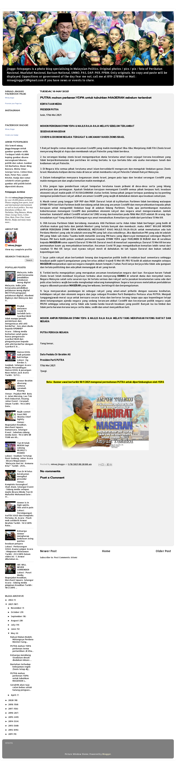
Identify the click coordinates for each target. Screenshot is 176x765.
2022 (11, 600)
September (17, 616)
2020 (11, 700)
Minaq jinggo (9, 98)
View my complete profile (18, 249)
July (13, 624)
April (14, 695)
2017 (11, 708)
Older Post (163, 551)
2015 (11, 717)
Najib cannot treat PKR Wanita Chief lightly (24, 415)
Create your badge (11, 135)
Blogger (106, 754)
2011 (10, 734)
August (15, 620)
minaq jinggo (15, 245)
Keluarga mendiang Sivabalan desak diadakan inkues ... (20, 658)
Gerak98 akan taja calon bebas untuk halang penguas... (21, 687)
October (15, 612)
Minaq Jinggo (10, 129)
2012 (11, 729)
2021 (11, 604)
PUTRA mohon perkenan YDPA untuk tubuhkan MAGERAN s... (19, 677)
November (16, 608)
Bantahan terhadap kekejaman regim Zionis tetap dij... (20, 667)
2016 (11, 712)
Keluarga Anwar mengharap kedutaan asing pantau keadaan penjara (19, 537)
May (13, 633)
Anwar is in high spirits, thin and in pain (25, 505)
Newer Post (48, 551)
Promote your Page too (13, 103)
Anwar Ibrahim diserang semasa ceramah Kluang (24, 385)
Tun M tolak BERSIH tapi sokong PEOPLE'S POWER (23, 447)
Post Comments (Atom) (65, 557)
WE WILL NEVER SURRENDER (23, 567)
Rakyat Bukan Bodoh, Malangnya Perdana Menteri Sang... (21, 639)
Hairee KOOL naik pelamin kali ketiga (23, 354)
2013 (11, 725)
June (14, 629)
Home (106, 551)
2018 (11, 704)
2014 (11, 721)
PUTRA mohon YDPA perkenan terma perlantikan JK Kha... (21, 648)
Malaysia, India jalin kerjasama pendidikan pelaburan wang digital (25, 277)
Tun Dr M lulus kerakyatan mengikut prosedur (24, 475)
